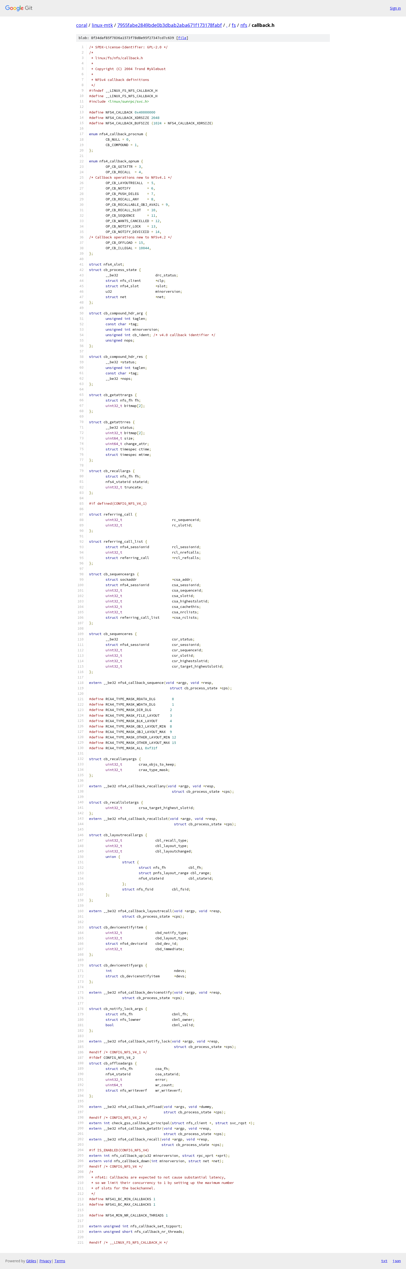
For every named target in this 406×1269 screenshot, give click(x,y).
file (182, 38)
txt (384, 1260)
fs (234, 25)
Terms (59, 1260)
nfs (243, 25)
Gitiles (31, 1260)
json (397, 1260)
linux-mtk (102, 25)
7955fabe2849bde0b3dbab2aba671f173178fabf (169, 25)
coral (81, 25)
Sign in (395, 8)
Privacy (45, 1260)
